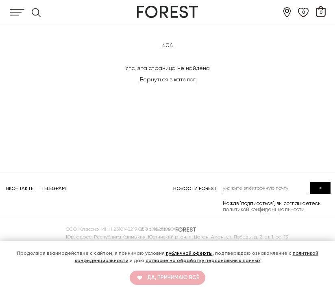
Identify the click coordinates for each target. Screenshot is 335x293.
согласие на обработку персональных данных (203, 260)
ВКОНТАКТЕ (19, 188)
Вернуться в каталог (168, 79)
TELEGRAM (53, 188)
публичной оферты (189, 253)
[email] (264, 188)
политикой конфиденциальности (264, 209)
